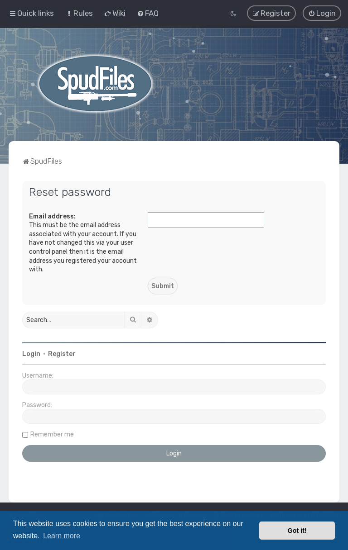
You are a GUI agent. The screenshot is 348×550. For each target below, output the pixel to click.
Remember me (52, 434)
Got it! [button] (297, 530)
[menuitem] (79, 13)
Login (31, 353)
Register (62, 353)
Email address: (52, 216)
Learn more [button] (61, 536)
